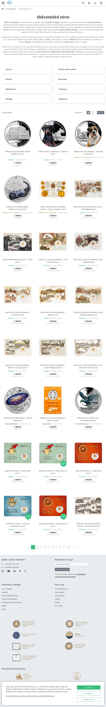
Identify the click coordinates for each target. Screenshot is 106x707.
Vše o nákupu (7, 589)
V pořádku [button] (89, 687)
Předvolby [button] (89, 693)
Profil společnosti (61, 589)
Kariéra (57, 599)
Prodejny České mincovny (11, 602)
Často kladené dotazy (10, 596)
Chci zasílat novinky (62, 569)
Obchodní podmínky (9, 599)
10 (68, 547)
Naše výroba (59, 592)
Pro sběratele (11, 9)
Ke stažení (59, 606)
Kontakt (5, 592)
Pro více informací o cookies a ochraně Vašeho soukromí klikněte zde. (30, 696)
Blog (3, 609)
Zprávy (57, 602)
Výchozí (78, 112)
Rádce (4, 606)
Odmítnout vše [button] (88, 699)
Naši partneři (60, 596)
